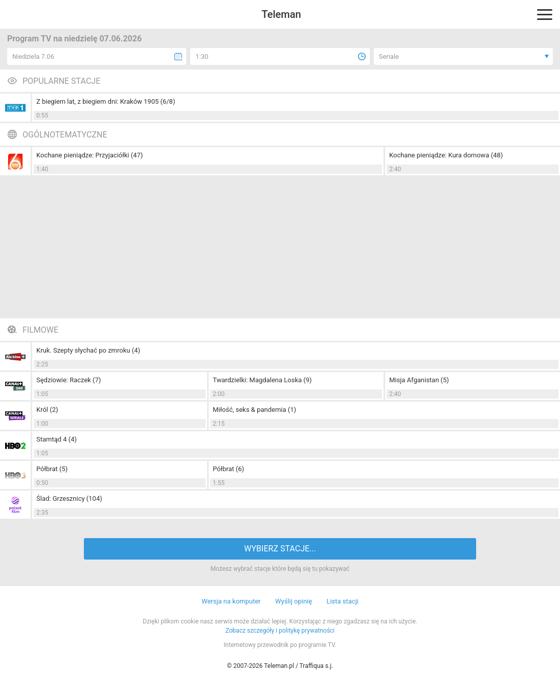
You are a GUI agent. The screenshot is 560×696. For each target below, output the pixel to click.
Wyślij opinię (293, 601)
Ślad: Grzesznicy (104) (69, 498)
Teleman (281, 14)
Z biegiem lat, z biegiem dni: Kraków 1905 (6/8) (105, 101)
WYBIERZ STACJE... (280, 548)
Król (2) (47, 409)
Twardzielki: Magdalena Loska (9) (262, 380)
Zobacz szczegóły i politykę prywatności (280, 630)
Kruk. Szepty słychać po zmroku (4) (88, 350)
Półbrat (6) (228, 469)
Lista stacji (342, 601)
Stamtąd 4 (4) (56, 439)
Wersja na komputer (231, 601)
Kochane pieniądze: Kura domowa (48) (446, 155)
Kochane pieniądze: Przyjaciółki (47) (89, 155)
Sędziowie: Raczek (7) (68, 380)
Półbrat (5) (52, 469)
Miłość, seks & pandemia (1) (254, 409)
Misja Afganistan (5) (419, 380)
